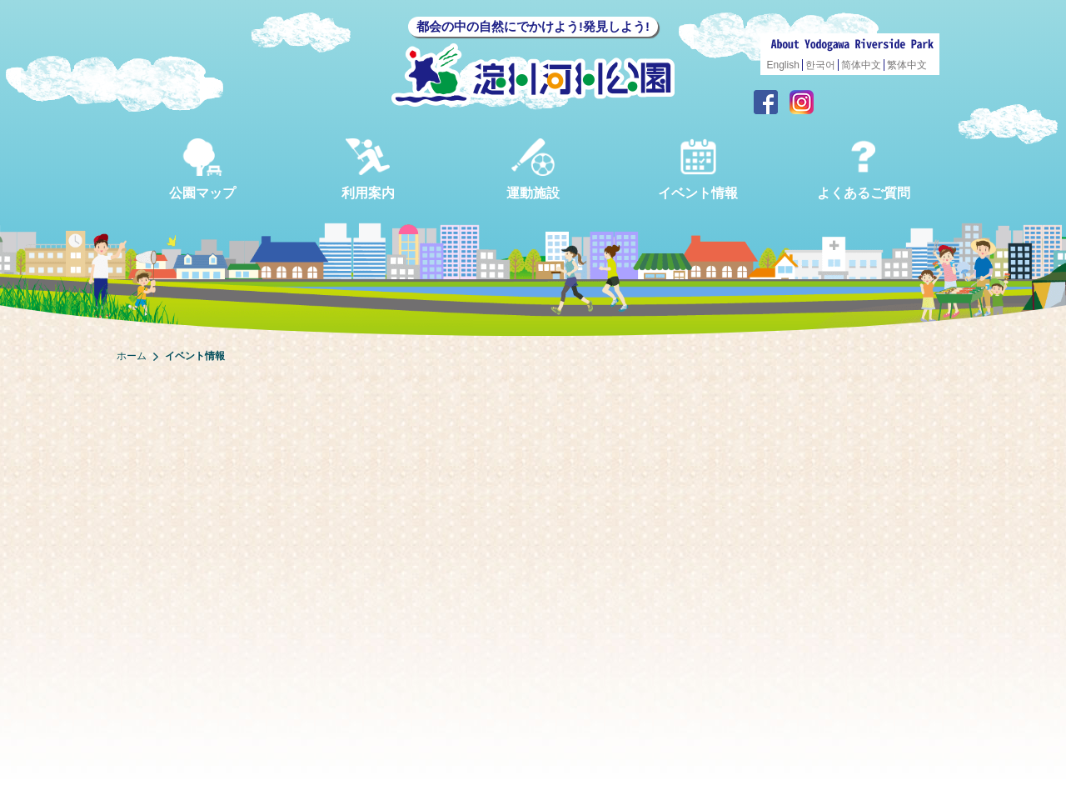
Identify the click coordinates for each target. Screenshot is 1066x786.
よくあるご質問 (863, 169)
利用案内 (368, 169)
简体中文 (861, 65)
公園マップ (202, 169)
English (783, 65)
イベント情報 (698, 169)
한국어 (820, 65)
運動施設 (533, 169)
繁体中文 (907, 65)
